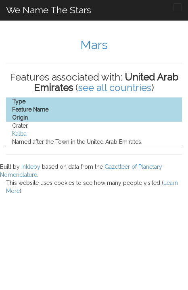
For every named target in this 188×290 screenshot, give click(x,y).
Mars (94, 45)
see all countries (114, 87)
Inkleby (30, 167)
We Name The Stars (48, 9)
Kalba (19, 133)
